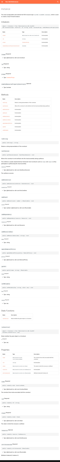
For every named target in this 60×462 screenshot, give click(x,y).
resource (5, 369)
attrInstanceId (6, 373)
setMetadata (5, 130)
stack (4, 366)
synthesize (5, 106)
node (4, 357)
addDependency (6, 116)
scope (4, 35)
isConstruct (5, 318)
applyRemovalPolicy (7, 123)
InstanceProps (25, 42)
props (4, 42)
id (3, 38)
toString (5, 102)
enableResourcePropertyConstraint (11, 45)
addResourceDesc (7, 119)
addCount (5, 112)
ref (3, 362)
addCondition (6, 109)
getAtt (4, 126)
